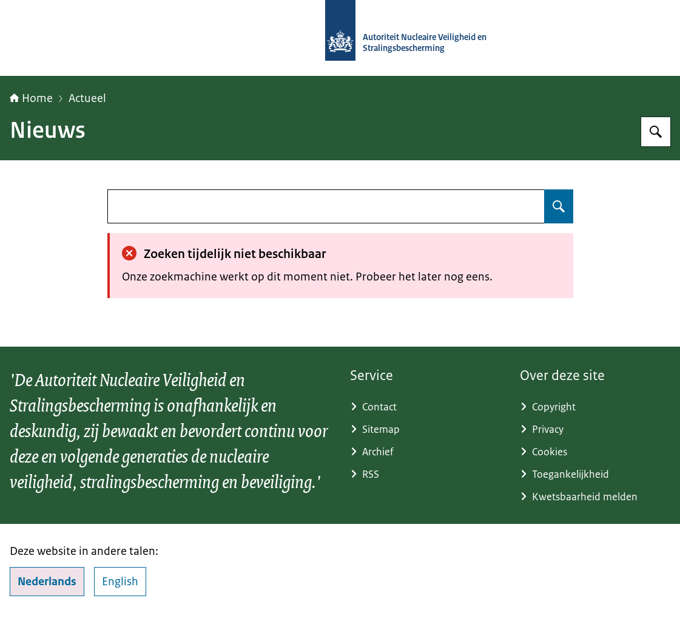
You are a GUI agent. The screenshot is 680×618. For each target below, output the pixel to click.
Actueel (87, 98)
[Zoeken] (655, 131)
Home (31, 98)
